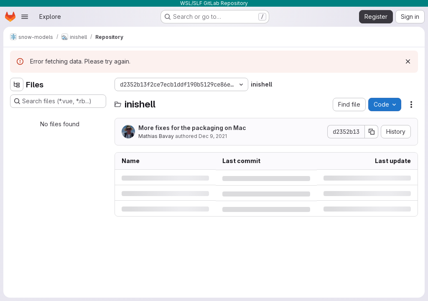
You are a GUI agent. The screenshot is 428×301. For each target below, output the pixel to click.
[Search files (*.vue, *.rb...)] (58, 101)
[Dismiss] (408, 61)
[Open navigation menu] (24, 16)
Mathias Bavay (156, 136)
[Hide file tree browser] (16, 84)
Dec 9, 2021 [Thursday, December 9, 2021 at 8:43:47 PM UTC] (213, 136)
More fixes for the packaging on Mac (192, 127)
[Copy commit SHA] (371, 131)
